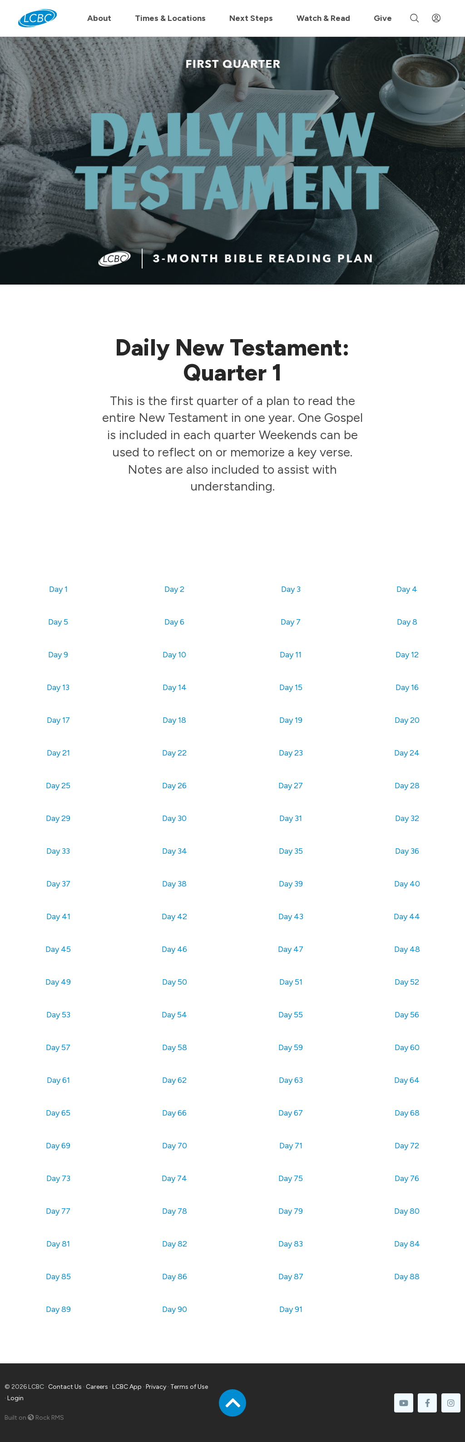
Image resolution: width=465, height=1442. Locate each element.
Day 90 (174, 1309)
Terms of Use (189, 1387)
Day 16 (407, 687)
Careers (97, 1387)
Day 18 (174, 720)
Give (383, 18)
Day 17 (58, 720)
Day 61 (58, 1080)
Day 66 (174, 1113)
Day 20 (407, 720)
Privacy (156, 1387)
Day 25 (58, 786)
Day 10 (174, 655)
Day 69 (58, 1146)
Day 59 (290, 1047)
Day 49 (58, 982)
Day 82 (174, 1244)
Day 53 (58, 1015)
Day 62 (174, 1080)
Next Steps (251, 18)
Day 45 (58, 949)
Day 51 (290, 982)
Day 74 (174, 1178)
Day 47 (290, 949)
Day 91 (290, 1309)
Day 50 (174, 982)
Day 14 (175, 687)
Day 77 (58, 1211)
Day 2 (174, 589)
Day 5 (58, 622)
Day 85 (58, 1277)
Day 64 (407, 1080)
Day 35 (291, 851)
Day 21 (58, 753)
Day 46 (174, 949)
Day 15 (290, 687)
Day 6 (174, 622)
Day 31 (290, 818)
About (99, 18)
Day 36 (407, 851)
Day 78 (174, 1211)
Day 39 (291, 884)
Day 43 (290, 916)
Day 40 (407, 884)
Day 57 (58, 1047)
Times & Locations (170, 18)
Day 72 (407, 1146)
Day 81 (58, 1244)
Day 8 (407, 622)
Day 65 (58, 1113)
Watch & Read (323, 18)
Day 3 (291, 589)
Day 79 (290, 1211)
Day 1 (58, 589)
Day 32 (407, 818)
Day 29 (58, 818)
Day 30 (174, 818)
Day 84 (407, 1244)
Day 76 (407, 1178)
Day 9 (58, 655)
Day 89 (58, 1309)
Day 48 (407, 949)
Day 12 (407, 655)
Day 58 (174, 1047)
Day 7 (291, 622)
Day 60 (407, 1047)
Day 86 (174, 1277)
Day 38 (174, 884)
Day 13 (58, 687)
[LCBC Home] (37, 18)
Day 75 (290, 1178)
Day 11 (291, 655)
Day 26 (174, 786)
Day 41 (58, 916)
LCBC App (127, 1387)
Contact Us (65, 1387)
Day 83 (290, 1244)
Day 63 (291, 1080)
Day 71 (290, 1146)
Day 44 (407, 916)
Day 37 (58, 884)
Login (15, 1398)
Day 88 (407, 1277)
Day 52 (407, 982)
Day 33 (58, 851)
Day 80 (407, 1211)
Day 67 (290, 1113)
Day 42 (174, 916)
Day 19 (290, 720)
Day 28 (407, 786)
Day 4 (406, 589)
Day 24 (407, 753)
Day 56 (407, 1015)
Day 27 (290, 786)
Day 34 (174, 851)
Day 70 (174, 1146)
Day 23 (291, 753)
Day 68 (407, 1113)
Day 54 (174, 1015)
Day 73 (58, 1178)
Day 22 (174, 753)
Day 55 (290, 1015)
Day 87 (290, 1277)
